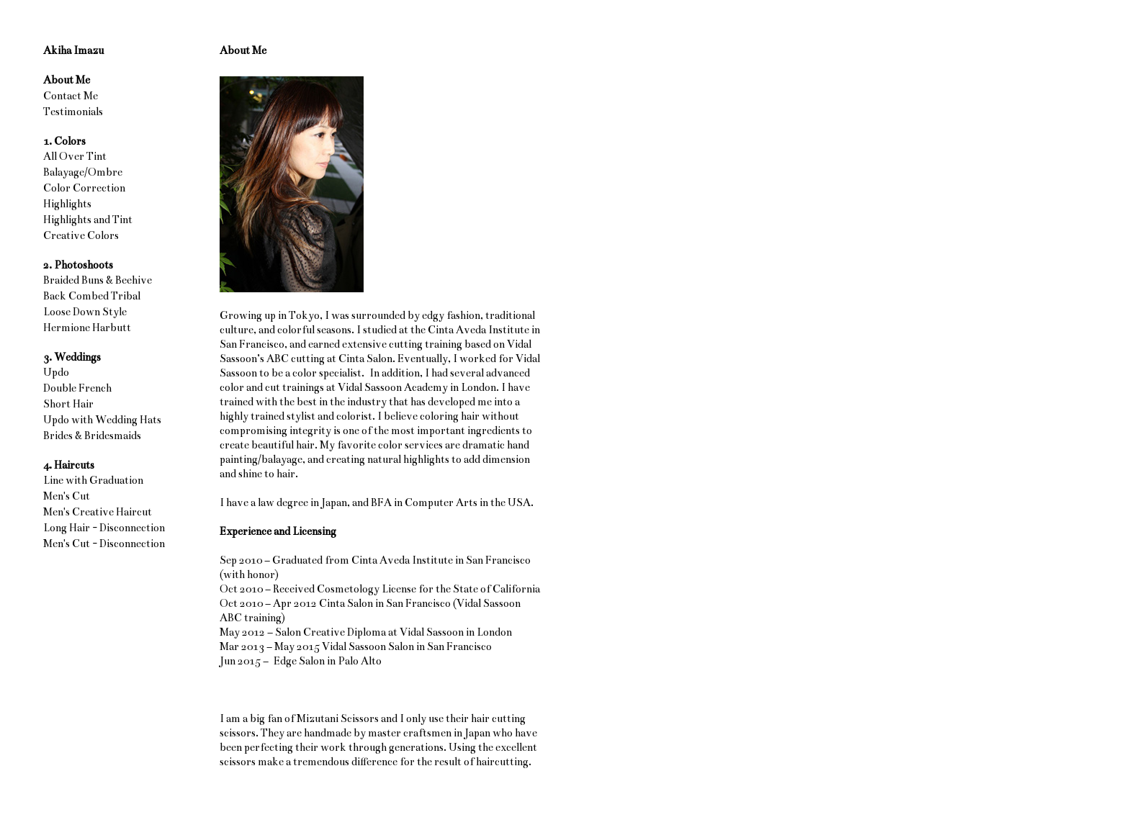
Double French (77, 388)
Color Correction (84, 187)
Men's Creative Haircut (97, 511)
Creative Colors (81, 235)
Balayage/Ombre (82, 172)
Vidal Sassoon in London (456, 632)
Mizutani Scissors (338, 718)
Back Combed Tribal (91, 295)
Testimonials (73, 111)
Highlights (67, 203)
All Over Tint (75, 156)
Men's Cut (66, 496)
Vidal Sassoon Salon (368, 646)
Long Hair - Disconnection (104, 527)
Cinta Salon (346, 603)
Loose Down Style (85, 311)
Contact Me (70, 95)
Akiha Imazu (73, 50)
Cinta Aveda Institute (402, 560)
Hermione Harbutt (87, 327)
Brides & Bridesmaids (92, 435)
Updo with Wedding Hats (102, 419)
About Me (66, 79)
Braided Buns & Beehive (97, 280)
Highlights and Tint (87, 219)
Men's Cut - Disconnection (104, 543)
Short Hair (68, 403)
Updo (56, 372)
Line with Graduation (93, 480)
